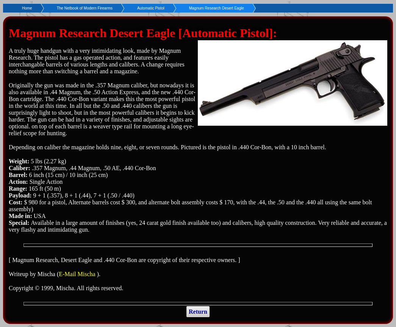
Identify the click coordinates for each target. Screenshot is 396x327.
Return (198, 311)
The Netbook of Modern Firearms (85, 8)
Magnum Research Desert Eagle (216, 8)
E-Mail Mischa (78, 274)
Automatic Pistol (150, 8)
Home (27, 8)
